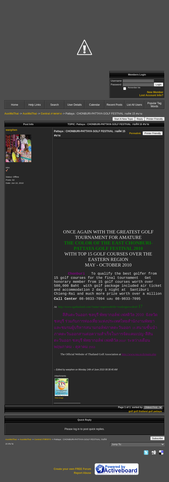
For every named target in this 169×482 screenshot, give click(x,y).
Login (159, 84)
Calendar (94, 104)
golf (131, 411)
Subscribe (157, 438)
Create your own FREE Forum (72, 469)
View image (59, 398)
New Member (155, 92)
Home (14, 104)
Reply (140, 119)
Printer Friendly (154, 119)
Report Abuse (82, 472)
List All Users (134, 104)
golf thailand (141, 411)
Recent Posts (114, 104)
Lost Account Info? (151, 95)
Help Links (34, 104)
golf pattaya (155, 411)
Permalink (135, 133)
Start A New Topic (123, 119)
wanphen (11, 129)
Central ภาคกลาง (51, 113)
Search (54, 104)
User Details (74, 104)
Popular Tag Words (154, 105)
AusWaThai (11, 113)
